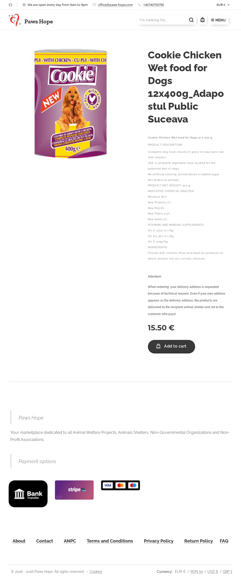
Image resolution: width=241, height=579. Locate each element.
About (19, 541)
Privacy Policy (158, 541)
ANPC (70, 541)
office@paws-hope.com (115, 4)
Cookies (96, 572)
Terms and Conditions (110, 541)
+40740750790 (153, 4)
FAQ (224, 541)
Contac (43, 541)
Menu (218, 20)
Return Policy (198, 541)
